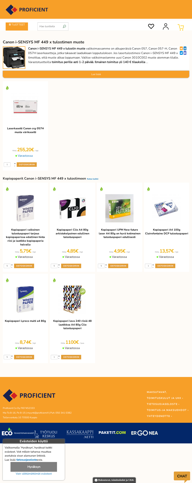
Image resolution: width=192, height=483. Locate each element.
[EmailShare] (181, 48)
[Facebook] (185, 53)
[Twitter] (181, 53)
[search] (64, 25)
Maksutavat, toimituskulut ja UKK (114, 480)
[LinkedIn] (185, 48)
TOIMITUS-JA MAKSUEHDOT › (168, 410)
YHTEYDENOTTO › (159, 416)
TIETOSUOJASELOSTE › (163, 404)
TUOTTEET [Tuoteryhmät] (17, 24)
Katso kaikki (92, 179)
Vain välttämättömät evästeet (34, 473)
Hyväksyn (33, 467)
